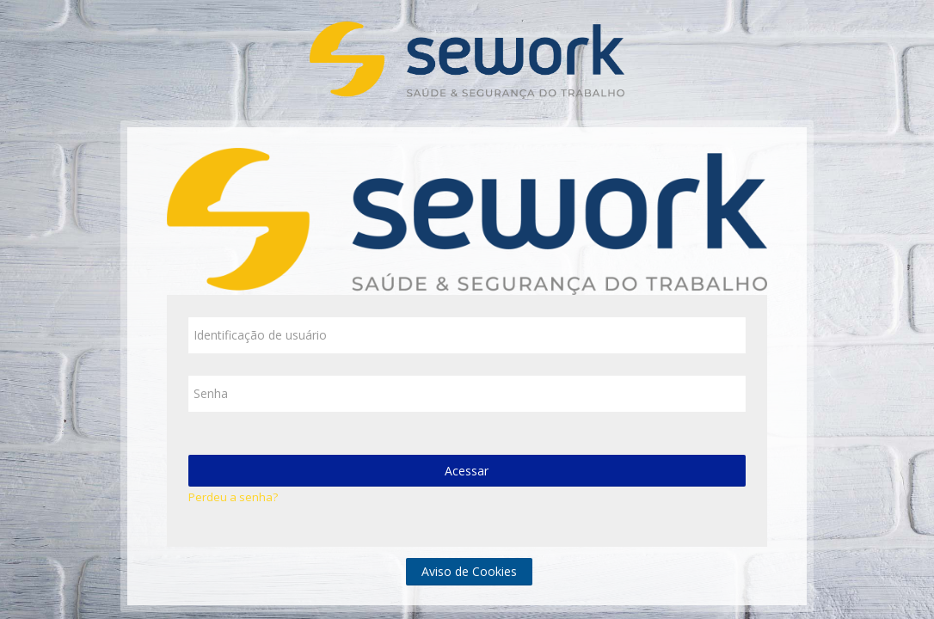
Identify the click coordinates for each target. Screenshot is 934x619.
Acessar (467, 471)
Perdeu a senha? (233, 497)
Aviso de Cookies (469, 571)
